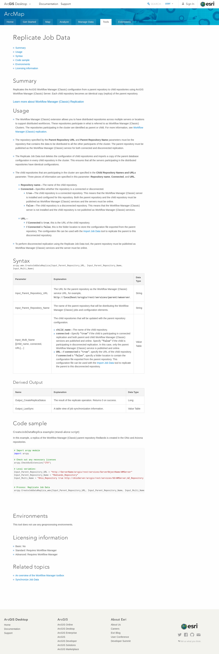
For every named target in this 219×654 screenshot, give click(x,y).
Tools (106, 21)
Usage (18, 52)
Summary (20, 47)
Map (47, 21)
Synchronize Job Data (27, 579)
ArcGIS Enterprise (67, 632)
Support (66, 3)
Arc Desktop (15, 4)
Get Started (29, 21)
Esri (207, 4)
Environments (22, 64)
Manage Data (86, 21)
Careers (115, 628)
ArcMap (14, 14)
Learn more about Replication (48, 101)
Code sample (22, 60)
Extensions (124, 21)
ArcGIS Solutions (66, 645)
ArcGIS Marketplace (68, 649)
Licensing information (26, 68)
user (167, 3)
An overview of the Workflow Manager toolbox (39, 575)
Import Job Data (91, 231)
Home (10, 21)
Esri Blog (115, 632)
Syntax (19, 56)
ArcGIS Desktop (66, 628)
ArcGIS (61, 637)
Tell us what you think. (190, 641)
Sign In (190, 3)
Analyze (64, 21)
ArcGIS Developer (67, 641)
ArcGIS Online (65, 624)
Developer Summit (121, 641)
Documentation (48, 3)
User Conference (120, 637)
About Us (116, 624)
